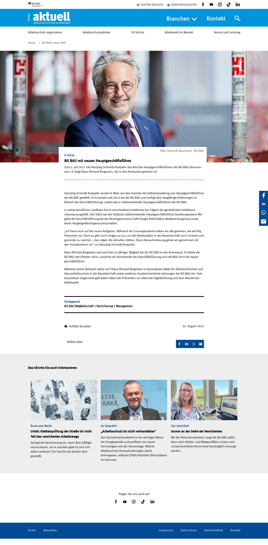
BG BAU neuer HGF (54, 49)
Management (124, 312)
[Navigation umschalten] (237, 25)
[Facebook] (263, 195)
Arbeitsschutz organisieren (45, 38)
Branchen (181, 25)
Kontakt (216, 25)
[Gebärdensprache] (182, 8)
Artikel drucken (80, 332)
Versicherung (105, 312)
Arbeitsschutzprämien (96, 38)
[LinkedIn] (263, 204)
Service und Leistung (227, 38)
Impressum (166, 536)
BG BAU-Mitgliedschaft (79, 312)
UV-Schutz (137, 38)
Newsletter (50, 536)
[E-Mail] (263, 221)
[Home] (49, 24)
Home (32, 49)
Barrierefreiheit (213, 536)
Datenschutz (189, 536)
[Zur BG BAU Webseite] (44, 7)
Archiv (32, 536)
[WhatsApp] (263, 212)
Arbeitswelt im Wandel (179, 38)
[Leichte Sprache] (149, 8)
